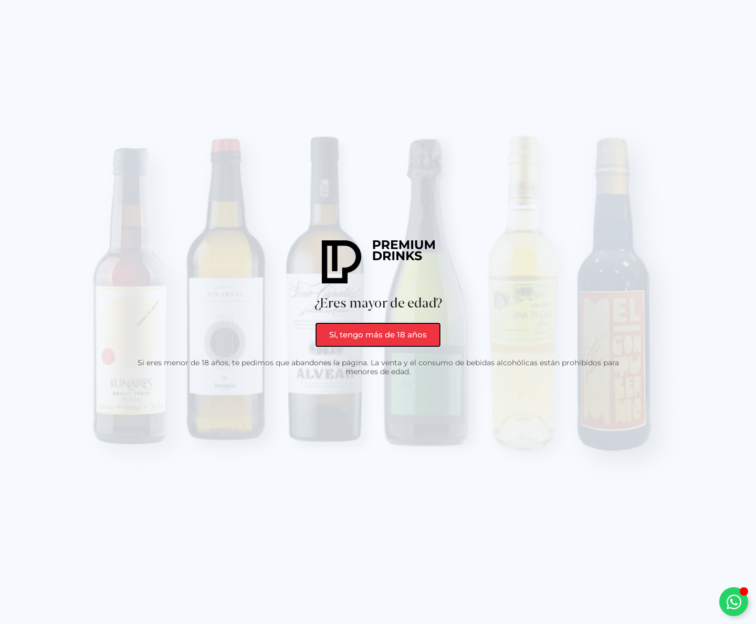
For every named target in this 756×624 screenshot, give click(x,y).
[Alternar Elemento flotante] (733, 601)
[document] (378, 312)
